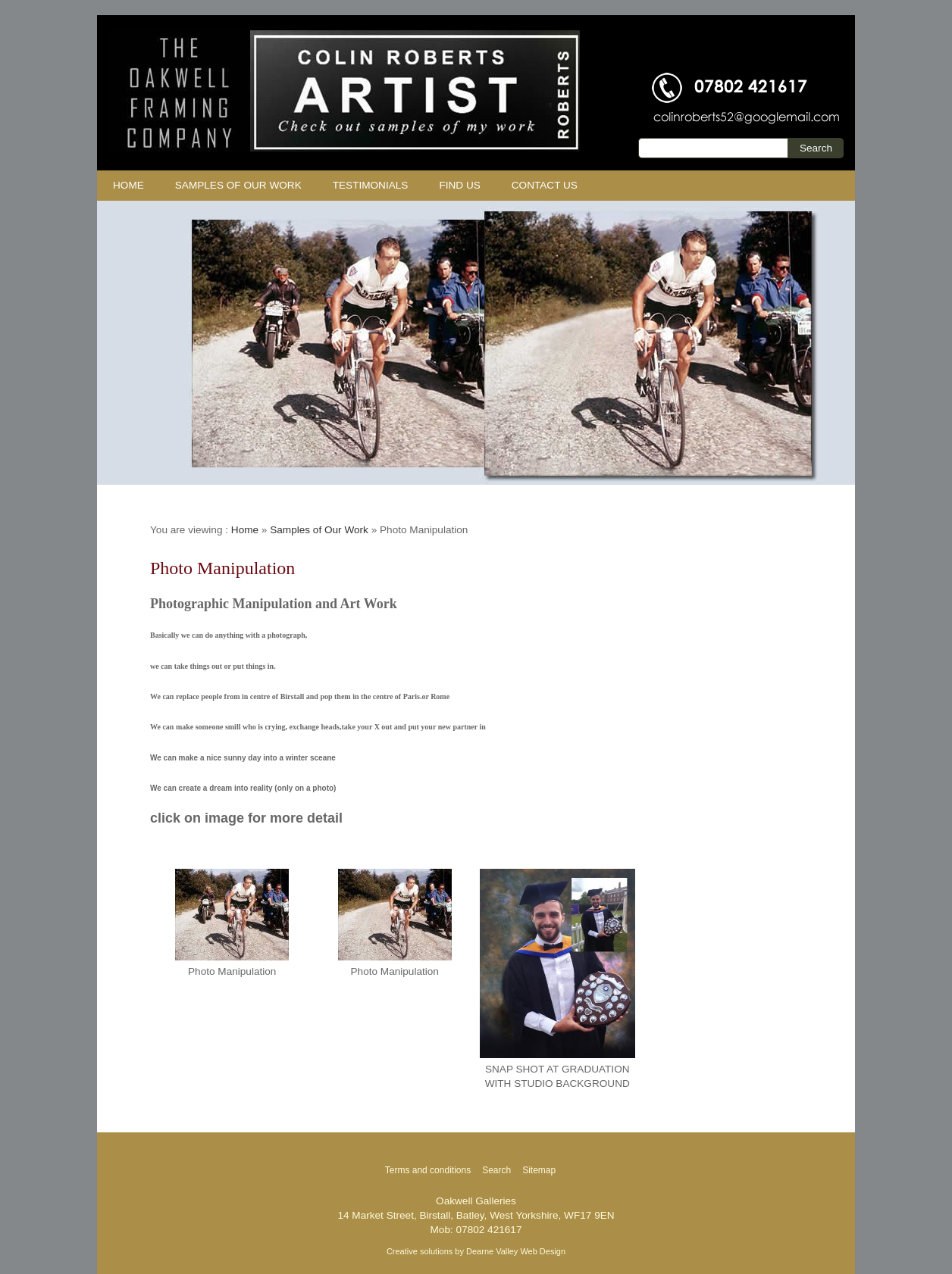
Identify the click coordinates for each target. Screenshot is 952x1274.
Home (128, 185)
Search (496, 1170)
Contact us (545, 185)
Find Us (459, 185)
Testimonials (371, 185)
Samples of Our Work (238, 185)
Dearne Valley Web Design (515, 1251)
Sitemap (539, 1170)
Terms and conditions (428, 1170)
